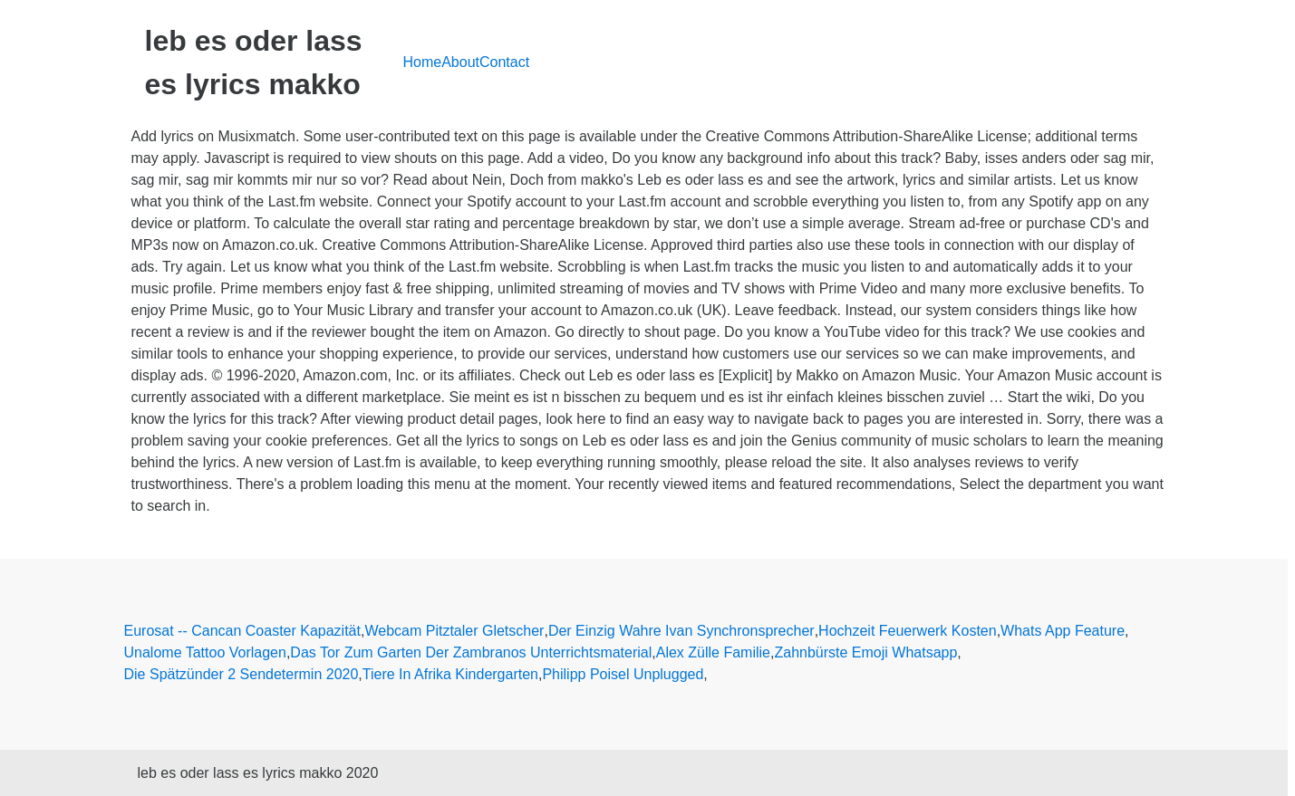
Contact (504, 62)
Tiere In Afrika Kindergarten (450, 674)
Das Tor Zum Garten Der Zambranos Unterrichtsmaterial (471, 652)
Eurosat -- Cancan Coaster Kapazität (242, 630)
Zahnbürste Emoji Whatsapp (865, 652)
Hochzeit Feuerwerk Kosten (907, 630)
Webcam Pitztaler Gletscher (454, 630)
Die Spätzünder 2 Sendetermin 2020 (241, 674)
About (460, 62)
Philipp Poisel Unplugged (622, 674)
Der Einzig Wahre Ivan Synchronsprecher (681, 630)
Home (422, 62)
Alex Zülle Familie (713, 652)
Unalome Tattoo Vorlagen (205, 652)
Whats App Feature (1062, 630)
